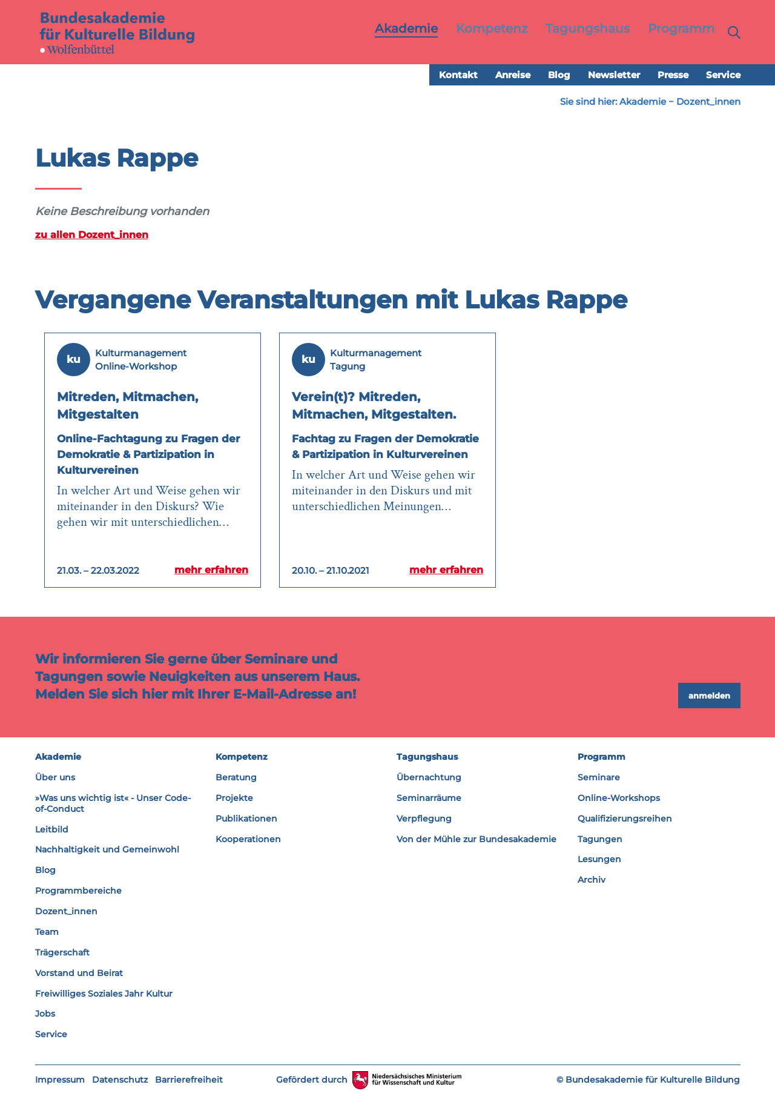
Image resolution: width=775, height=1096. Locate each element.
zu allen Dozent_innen (91, 235)
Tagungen (600, 839)
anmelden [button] (709, 695)
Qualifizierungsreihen (625, 818)
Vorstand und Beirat (79, 973)
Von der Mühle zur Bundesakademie (476, 839)
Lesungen (599, 859)
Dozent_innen (708, 102)
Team (47, 932)
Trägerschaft (62, 952)
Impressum (60, 1080)
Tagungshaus (427, 757)
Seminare (599, 777)
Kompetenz (242, 757)
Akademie (642, 102)
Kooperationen (248, 839)
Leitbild (51, 829)
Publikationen (246, 818)
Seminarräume (429, 797)
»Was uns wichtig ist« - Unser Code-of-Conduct (113, 803)
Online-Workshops (619, 797)
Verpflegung (424, 818)
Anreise (512, 75)
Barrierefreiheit (189, 1080)
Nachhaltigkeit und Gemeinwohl (107, 850)
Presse (673, 75)
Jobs (45, 1014)
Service (723, 75)
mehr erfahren (209, 570)
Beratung (236, 777)
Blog (559, 75)
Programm (601, 757)
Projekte (234, 797)
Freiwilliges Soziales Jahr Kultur (104, 993)
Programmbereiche (78, 891)
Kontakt (458, 75)
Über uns (55, 777)
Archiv (591, 880)
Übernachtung (429, 777)
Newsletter (614, 75)
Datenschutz (120, 1080)
